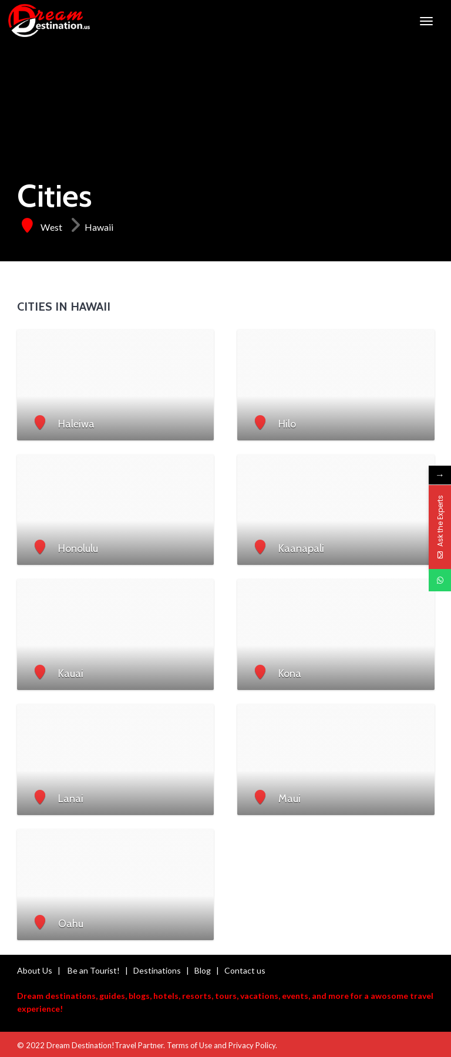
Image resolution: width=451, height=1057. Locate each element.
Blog (202, 970)
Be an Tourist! (94, 970)
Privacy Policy (251, 1045)
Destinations (157, 970)
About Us (34, 970)
